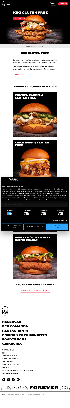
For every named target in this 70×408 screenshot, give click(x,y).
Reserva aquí (19, 18)
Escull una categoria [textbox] (34, 46)
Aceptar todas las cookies (57, 226)
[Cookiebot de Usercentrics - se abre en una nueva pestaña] (10, 179)
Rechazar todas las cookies (13, 226)
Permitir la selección (35, 227)
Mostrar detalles (58, 220)
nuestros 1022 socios (17, 189)
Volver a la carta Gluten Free (35, 291)
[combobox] (35, 46)
